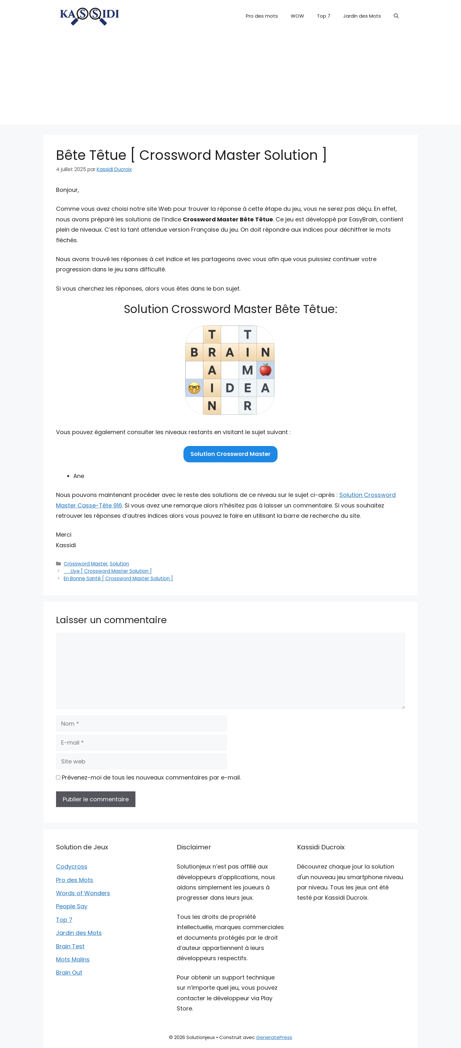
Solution (119, 563)
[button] (396, 16)
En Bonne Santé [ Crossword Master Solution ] (118, 578)
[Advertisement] (230, 80)
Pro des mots (262, 15)
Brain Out (69, 973)
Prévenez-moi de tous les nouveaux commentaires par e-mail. (151, 777)
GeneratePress (274, 1037)
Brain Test (70, 946)
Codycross (71, 866)
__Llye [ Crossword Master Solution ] (108, 571)
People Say (71, 906)
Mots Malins (73, 959)
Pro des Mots (74, 880)
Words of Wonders (83, 893)
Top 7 (323, 15)
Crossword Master (86, 563)
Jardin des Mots (362, 15)
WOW (297, 15)
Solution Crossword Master (230, 454)
